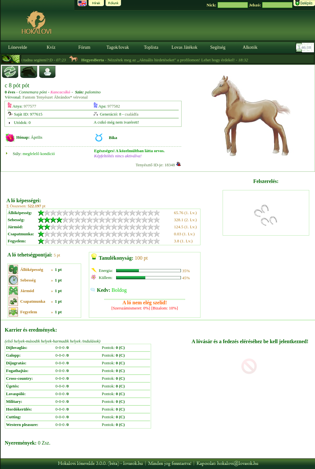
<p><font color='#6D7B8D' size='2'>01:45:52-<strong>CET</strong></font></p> (306, 47)
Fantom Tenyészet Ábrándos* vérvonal (55, 97)
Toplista (151, 47)
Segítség (217, 47)
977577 (30, 106)
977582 (113, 106)
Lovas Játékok (184, 47)
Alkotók (250, 47)
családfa (132, 114)
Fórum (84, 47)
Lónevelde (17, 47)
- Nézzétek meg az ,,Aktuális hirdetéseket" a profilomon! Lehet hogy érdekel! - (172, 59)
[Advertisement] (114, 182)
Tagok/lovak (117, 47)
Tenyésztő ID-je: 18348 (155, 164)
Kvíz (51, 47)
